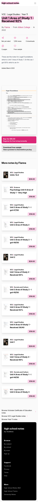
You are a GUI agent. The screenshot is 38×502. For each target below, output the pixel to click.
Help (5, 476)
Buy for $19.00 (19, 140)
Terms (6, 472)
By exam (7, 450)
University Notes (10, 494)
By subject (7, 444)
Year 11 (25, 14)
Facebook (7, 466)
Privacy (6, 469)
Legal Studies (13, 14)
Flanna (7, 27)
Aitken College (24, 27)
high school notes (14, 428)
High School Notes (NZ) (12, 488)
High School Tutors (11, 491)
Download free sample (19, 148)
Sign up (6, 454)
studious (9, 432)
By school (7, 447)
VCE (4, 14)
